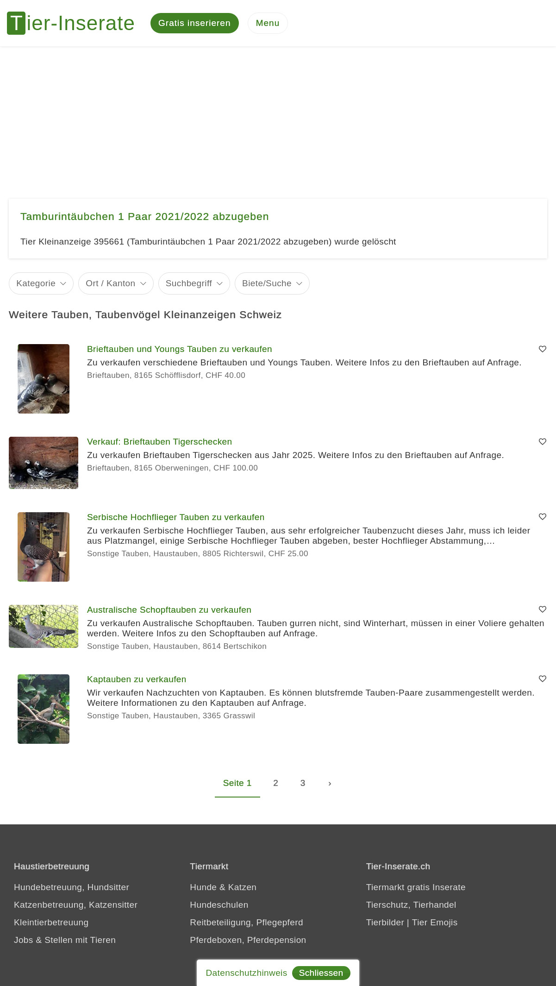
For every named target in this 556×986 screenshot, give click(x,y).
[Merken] (542, 349)
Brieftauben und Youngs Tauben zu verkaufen (179, 349)
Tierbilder (385, 922)
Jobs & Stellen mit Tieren (65, 940)
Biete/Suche (267, 283)
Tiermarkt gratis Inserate (416, 887)
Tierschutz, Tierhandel (411, 905)
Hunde (203, 887)
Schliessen (321, 973)
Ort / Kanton (110, 283)
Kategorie (36, 283)
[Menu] (268, 23)
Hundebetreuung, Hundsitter (71, 887)
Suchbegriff (189, 283)
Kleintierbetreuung (51, 922)
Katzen (242, 887)
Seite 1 (237, 783)
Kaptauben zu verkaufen (137, 679)
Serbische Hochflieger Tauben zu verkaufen (176, 517)
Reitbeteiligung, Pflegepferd (246, 922)
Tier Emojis (435, 922)
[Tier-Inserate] (76, 23)
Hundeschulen (219, 905)
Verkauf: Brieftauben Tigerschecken (159, 441)
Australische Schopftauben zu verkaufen (169, 610)
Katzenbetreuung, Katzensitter (75, 905)
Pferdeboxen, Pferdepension (248, 940)
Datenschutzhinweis (246, 973)
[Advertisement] (278, 116)
